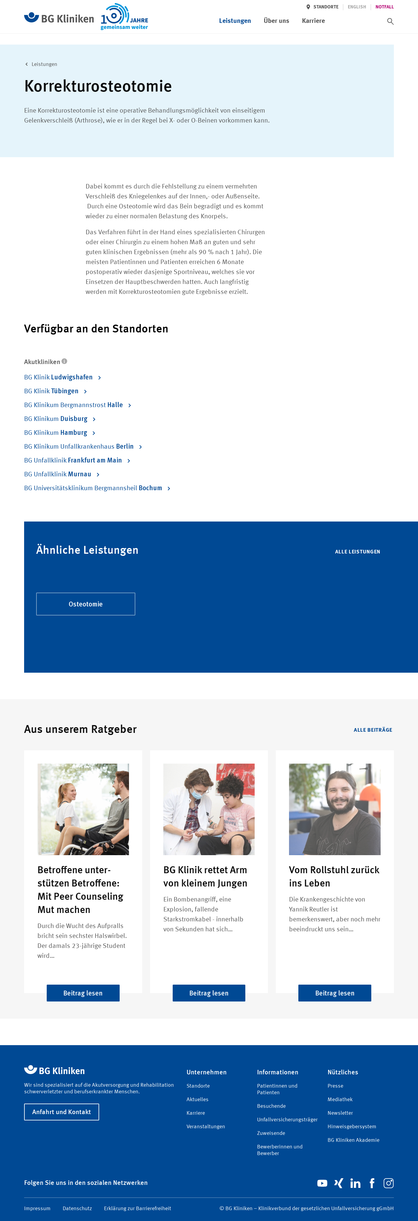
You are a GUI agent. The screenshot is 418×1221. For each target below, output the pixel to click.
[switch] (390, 21)
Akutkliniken (45, 361)
